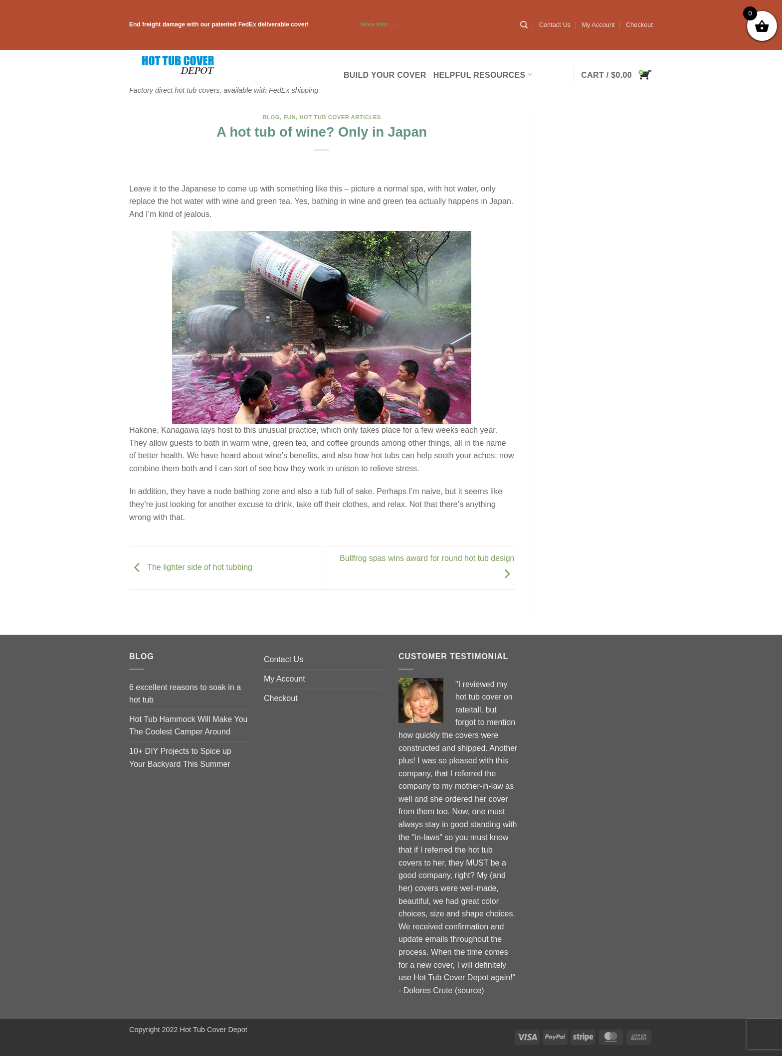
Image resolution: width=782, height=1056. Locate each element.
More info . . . (353, 24)
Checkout (639, 24)
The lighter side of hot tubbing (190, 567)
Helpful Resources (482, 74)
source (469, 990)
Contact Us (555, 24)
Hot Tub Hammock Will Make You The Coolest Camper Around (188, 725)
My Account (598, 24)
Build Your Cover (385, 75)
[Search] (524, 25)
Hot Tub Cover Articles (340, 117)
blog (271, 117)
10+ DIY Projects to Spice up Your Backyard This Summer (180, 757)
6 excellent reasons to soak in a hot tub (185, 693)
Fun (289, 117)
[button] (617, 75)
